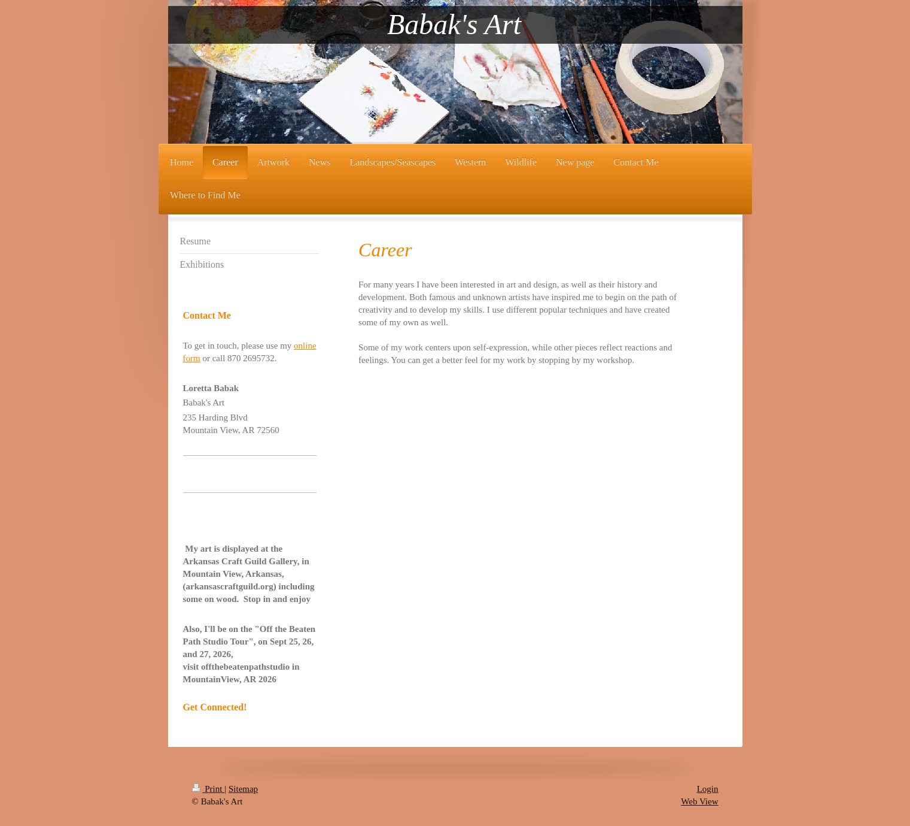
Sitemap (243, 789)
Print (208, 789)
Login (708, 789)
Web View (699, 801)
